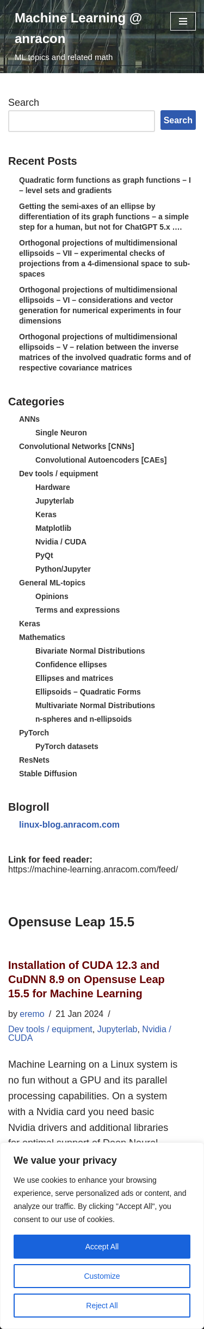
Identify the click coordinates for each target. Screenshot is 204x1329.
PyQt (44, 555)
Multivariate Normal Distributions (95, 705)
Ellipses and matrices (74, 678)
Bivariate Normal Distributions (90, 650)
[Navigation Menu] (183, 21)
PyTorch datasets (66, 746)
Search (23, 102)
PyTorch (34, 732)
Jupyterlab (54, 500)
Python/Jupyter (63, 569)
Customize (102, 1276)
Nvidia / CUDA (60, 541)
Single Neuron (61, 432)
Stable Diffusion (48, 773)
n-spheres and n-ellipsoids (83, 719)
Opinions (52, 596)
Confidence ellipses (71, 664)
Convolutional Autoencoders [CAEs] (100, 460)
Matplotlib (53, 528)
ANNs (29, 419)
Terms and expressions (77, 610)
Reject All (102, 1305)
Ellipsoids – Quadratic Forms (88, 691)
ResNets (34, 760)
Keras (46, 514)
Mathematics (42, 637)
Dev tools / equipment (58, 473)
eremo (32, 1014)
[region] (102, 1235)
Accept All (102, 1246)
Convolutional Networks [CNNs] (76, 446)
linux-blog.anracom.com (69, 824)
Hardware (52, 487)
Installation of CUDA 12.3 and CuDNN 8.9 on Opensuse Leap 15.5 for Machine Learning (86, 979)
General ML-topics (52, 582)
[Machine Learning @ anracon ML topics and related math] (84, 36)
